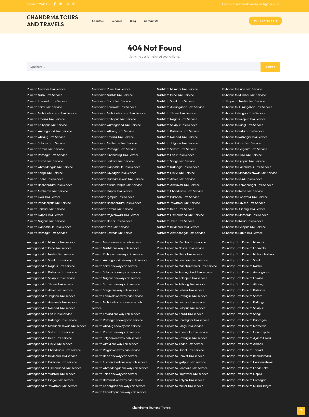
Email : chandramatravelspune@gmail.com (250, 4)
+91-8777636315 (265, 21)
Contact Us (151, 21)
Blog (133, 21)
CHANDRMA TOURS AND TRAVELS (52, 21)
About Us (98, 21)
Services (117, 21)
